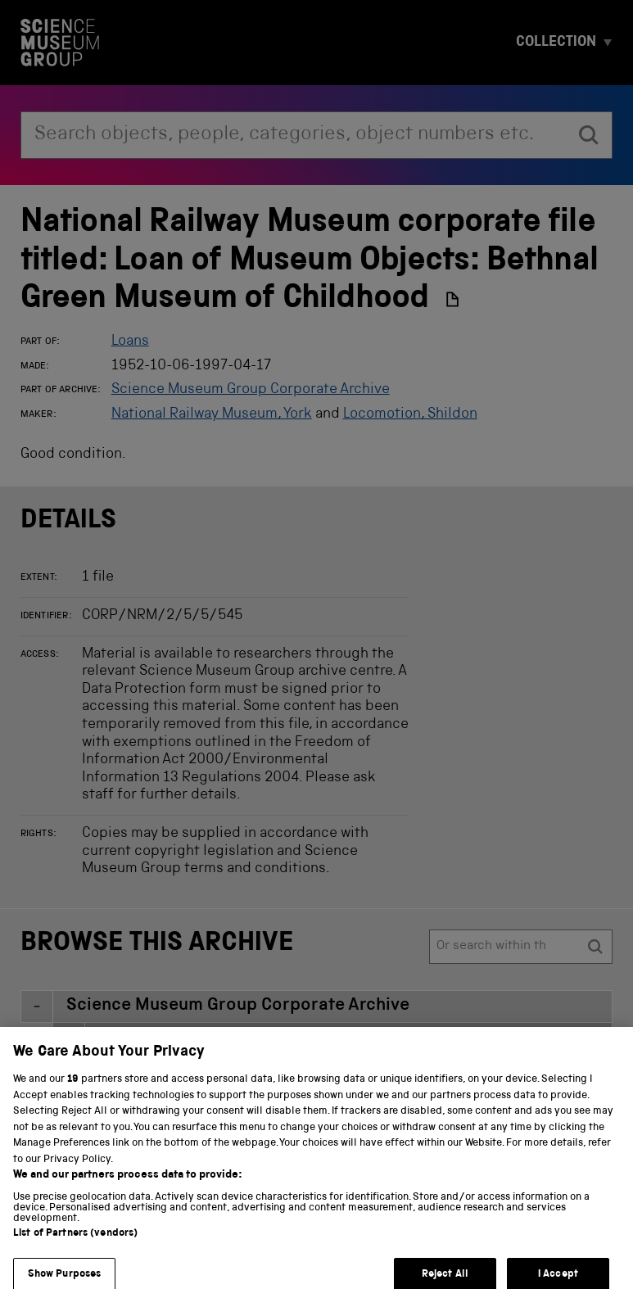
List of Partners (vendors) (75, 1242)
